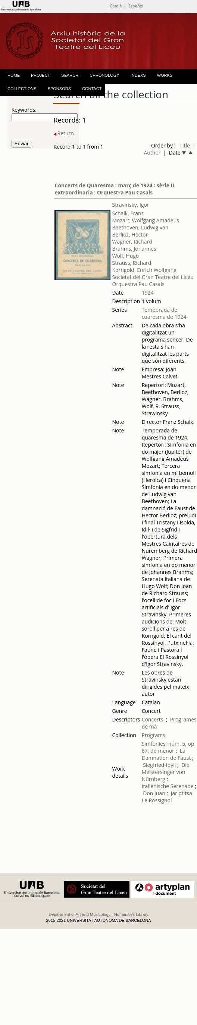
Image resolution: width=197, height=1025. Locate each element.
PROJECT (40, 75)
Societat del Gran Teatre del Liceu (153, 276)
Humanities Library (131, 914)
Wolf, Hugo (125, 255)
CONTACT (91, 88)
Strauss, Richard (131, 262)
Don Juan (154, 793)
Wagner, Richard (132, 241)
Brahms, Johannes (134, 248)
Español (135, 6)
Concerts (152, 719)
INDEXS (138, 75)
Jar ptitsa (181, 793)
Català (116, 6)
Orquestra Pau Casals (138, 284)
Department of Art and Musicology (79, 914)
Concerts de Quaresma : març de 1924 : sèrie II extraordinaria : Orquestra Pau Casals (114, 189)
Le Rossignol (157, 800)
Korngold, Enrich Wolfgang (144, 269)
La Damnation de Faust (166, 754)
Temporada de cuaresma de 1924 (164, 313)
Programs (153, 735)
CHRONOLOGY (104, 75)
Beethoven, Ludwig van (140, 227)
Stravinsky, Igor (130, 204)
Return (63, 133)
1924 (148, 292)
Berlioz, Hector (130, 234)
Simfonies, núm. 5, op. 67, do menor (169, 747)
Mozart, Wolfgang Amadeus (145, 220)
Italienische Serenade (168, 786)
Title (184, 145)
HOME (13, 75)
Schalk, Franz (128, 213)
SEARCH (69, 75)
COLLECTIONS (22, 88)
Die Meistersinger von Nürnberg (166, 772)
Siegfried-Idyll (160, 764)
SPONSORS (59, 88)
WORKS (165, 75)
